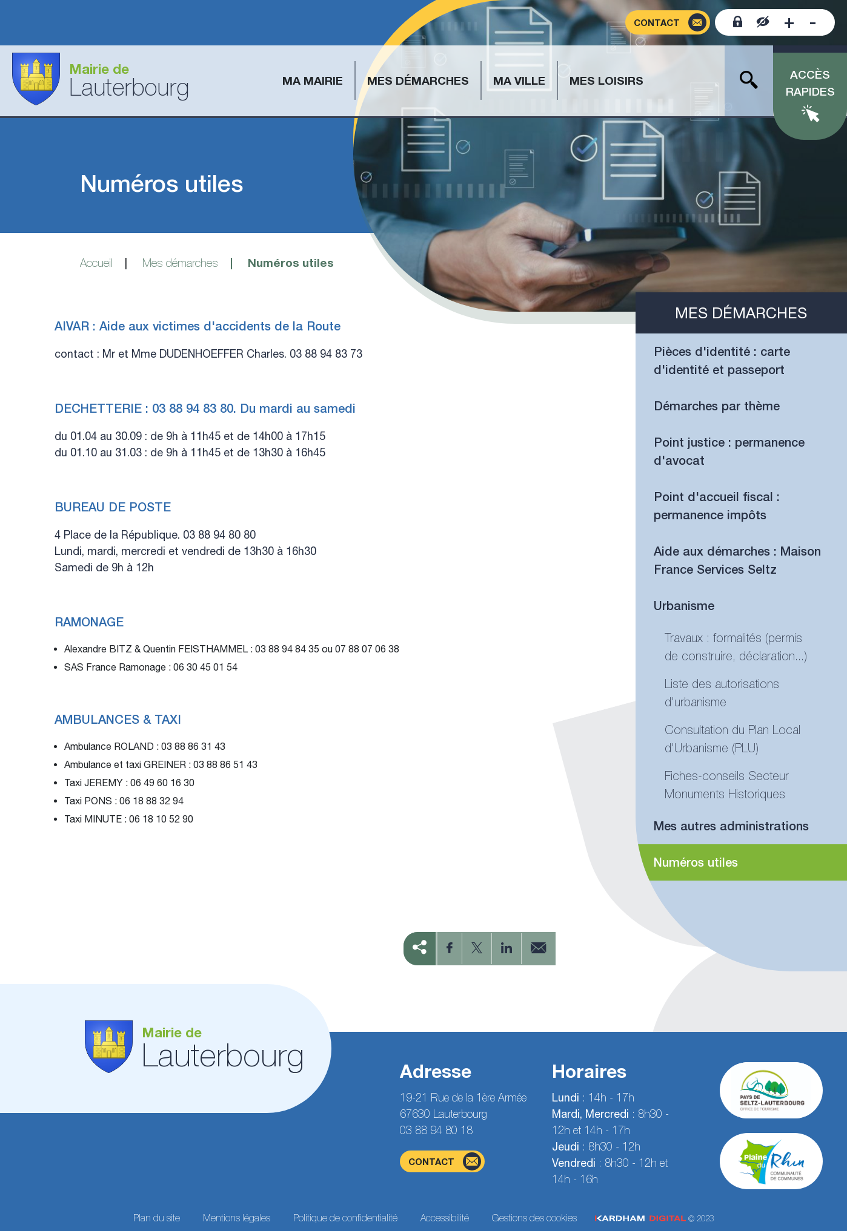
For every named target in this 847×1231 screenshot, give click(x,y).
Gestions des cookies (534, 1217)
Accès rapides (810, 83)
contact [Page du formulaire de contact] (444, 1161)
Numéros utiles (696, 862)
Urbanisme (684, 605)
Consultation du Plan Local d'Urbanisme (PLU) (732, 739)
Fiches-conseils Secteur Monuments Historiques (727, 785)
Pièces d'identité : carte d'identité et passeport (722, 360)
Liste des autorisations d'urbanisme (722, 693)
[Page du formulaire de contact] (667, 22)
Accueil (96, 262)
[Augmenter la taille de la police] (789, 22)
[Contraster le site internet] (763, 22)
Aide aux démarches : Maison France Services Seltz (737, 560)
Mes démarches (180, 262)
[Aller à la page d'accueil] (100, 81)
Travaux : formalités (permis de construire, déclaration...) (736, 647)
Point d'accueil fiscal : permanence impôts (717, 506)
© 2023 (654, 1218)
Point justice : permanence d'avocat (729, 451)
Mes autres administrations (731, 826)
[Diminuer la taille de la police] (813, 22)
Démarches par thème (717, 406)
